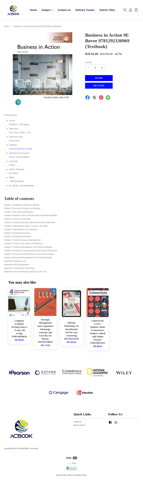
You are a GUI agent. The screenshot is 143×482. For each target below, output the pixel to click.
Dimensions (14, 129)
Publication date (16, 138)
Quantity (88, 63)
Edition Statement (16, 170)
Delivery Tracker (85, 10)
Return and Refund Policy (77, 476)
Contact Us (64, 10)
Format (12, 121)
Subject (48, 10)
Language (13, 162)
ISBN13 (11, 178)
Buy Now (99, 79)
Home (33, 10)
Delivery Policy (61, 476)
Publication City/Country (19, 154)
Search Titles (107, 10)
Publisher (13, 146)
